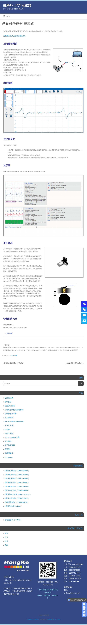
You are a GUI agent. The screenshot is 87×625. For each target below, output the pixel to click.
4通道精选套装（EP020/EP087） (17, 482)
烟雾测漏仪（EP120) (13, 520)
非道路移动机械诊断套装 (14, 410)
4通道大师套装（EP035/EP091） (17, 498)
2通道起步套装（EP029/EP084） (17, 471)
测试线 (7, 449)
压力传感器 (9, 418)
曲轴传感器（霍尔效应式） (75, 363)
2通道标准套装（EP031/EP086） (17, 475)
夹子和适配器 (10, 445)
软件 (6, 541)
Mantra (49, 619)
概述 (6, 533)
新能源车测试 (10, 406)
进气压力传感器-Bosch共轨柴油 (13, 363)
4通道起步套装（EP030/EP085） (17, 478)
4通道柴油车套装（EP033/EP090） (18, 494)
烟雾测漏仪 (9, 453)
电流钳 (7, 429)
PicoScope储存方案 (12, 437)
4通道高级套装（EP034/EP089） (17, 490)
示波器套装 (9, 398)
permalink (14, 355)
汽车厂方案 (9, 425)
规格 (6, 545)
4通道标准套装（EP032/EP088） (17, 486)
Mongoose (9, 457)
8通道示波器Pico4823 (13, 506)
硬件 (6, 537)
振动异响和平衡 (11, 414)
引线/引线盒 (9, 433)
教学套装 (8, 402)
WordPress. (56, 619)
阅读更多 (9, 333)
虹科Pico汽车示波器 (17, 5)
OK (80, 382)
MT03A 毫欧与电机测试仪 (14, 421)
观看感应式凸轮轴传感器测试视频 (14, 36)
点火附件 (8, 441)
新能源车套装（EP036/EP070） (17, 502)
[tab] (43, 333)
